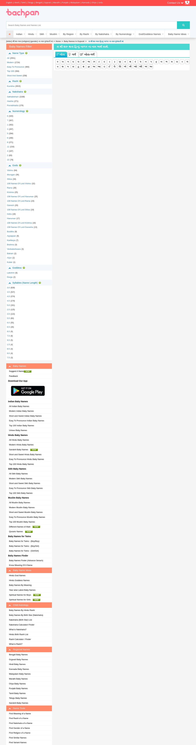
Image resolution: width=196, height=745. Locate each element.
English (9, 2)
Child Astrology (18, 605)
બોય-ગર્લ (87, 54)
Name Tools (17, 708)
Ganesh (10, 205)
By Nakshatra (102, 34)
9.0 (8, 353)
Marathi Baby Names (18, 679)
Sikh (42, 34)
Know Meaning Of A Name (20, 565)
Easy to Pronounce (15, 67)
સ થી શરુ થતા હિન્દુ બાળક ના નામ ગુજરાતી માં (105, 41)
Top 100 (10, 71)
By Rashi (84, 34)
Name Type (19, 53)
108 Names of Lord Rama (18, 201)
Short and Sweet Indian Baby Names (25, 416)
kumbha (10, 86)
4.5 (8, 301)
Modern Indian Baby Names (21, 411)
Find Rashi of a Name (18, 718)
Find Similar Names (17, 738)
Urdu (100, 2)
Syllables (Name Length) (25, 282)
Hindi (16, 2)
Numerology (19, 111)
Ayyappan (11, 236)
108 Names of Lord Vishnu (19, 183)
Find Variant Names (17, 742)
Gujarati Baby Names (18, 659)
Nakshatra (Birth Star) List (20, 620)
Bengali (39, 2)
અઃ (151, 66)
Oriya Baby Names (17, 684)
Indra (9, 214)
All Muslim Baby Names (19, 502)
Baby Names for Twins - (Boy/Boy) (24, 541)
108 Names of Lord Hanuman (20, 196)
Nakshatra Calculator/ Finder (21, 625)
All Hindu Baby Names (19, 440)
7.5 (8, 357)
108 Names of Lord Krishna (19, 223)
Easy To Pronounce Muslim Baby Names (27, 517)
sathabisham (13, 97)
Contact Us (175, 2)
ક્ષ (83, 66)
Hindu (31, 34)
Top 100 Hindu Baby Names (21, 464)
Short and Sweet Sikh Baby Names (24, 483)
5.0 (8, 305)
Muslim (53, 34)
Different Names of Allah (24, 527)
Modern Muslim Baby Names (22, 507)
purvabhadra (12, 105)
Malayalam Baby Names (20, 674)
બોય (60, 54)
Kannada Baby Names (19, 669)
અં (146, 66)
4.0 (8, 296)
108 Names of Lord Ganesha (20, 227)
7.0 (8, 336)
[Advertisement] (98, 14)
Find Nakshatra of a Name (20, 723)
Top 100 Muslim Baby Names (22, 522)
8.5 (8, 349)
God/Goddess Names (150, 34)
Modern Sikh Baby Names (20, 478)
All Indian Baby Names (19, 406)
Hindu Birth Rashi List (18, 634)
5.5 (8, 318)
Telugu (31, 2)
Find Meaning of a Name (20, 713)
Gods (16, 165)
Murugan (11, 174)
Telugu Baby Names (18, 698)
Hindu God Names (17, 575)
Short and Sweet (14, 75)
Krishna (10, 192)
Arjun (9, 258)
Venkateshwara (14, 249)
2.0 (8, 314)
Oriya (94, 2)
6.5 (8, 327)
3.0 (8, 287)
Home (58, 41)
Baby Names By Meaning (20, 585)
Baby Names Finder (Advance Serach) (26, 560)
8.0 (8, 331)
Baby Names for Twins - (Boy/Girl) (24, 546)
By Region (68, 34)
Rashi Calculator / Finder (20, 639)
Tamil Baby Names (17, 693)
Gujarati (47, 2)
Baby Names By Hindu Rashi (22, 610)
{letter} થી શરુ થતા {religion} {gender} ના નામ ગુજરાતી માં (29, 41)
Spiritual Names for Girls (24, 599)
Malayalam (75, 2)
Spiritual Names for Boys (25, 595)
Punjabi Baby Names (18, 688)
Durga (9, 277)
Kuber (9, 262)
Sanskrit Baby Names (23, 449)
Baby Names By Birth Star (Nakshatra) (26, 615)
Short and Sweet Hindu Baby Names (25, 454)
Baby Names (17, 366)
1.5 (8, 344)
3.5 (8, 292)
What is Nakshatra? (17, 629)
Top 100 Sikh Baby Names (20, 493)
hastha (10, 101)
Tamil (23, 2)
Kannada (86, 2)
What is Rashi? (15, 644)
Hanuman (11, 218)
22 (8, 160)
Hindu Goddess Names (19, 580)
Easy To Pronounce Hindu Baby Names (26, 459)
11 (8, 146)
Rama (9, 188)
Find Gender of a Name (19, 728)
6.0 (8, 323)
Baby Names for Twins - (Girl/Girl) (24, 551)
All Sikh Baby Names (18, 473)
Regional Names (19, 649)
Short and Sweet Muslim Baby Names (26, 512)
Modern (10, 62)
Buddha (10, 231)
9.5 (8, 340)
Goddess (17, 267)
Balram (10, 253)
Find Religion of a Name (19, 733)
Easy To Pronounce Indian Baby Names (26, 421)
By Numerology (124, 34)
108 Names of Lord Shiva (18, 210)
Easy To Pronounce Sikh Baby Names (26, 488)
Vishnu (10, 170)
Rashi (16, 81)
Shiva (9, 179)
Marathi (56, 2)
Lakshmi (10, 273)
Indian (19, 34)
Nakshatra (18, 91)
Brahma (10, 244)
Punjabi (65, 2)
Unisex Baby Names (18, 430)
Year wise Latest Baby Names (22, 590)
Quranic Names (21, 531)
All (8, 58)
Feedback (13, 376)
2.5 (8, 309)
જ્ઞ (89, 66)
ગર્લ (72, 54)
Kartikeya (11, 240)
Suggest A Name (20, 371)
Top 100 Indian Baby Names (21, 425)
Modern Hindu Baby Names (21, 445)
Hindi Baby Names (17, 664)
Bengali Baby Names (18, 654)
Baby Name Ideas (177, 34)
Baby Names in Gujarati (74, 41)
